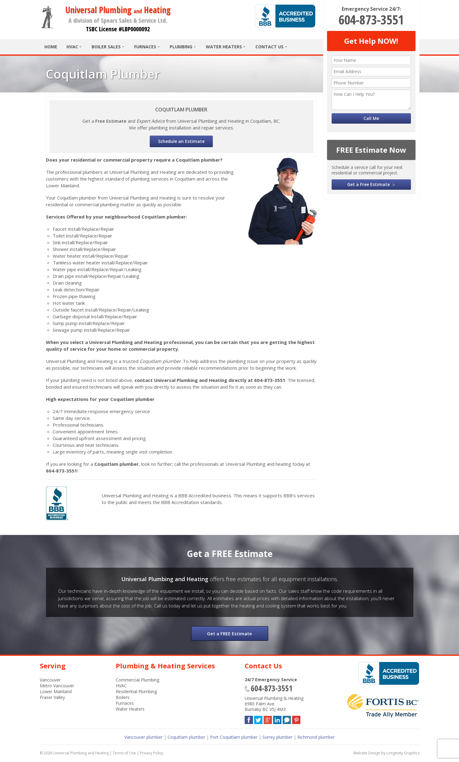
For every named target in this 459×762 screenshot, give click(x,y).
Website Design (366, 753)
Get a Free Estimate (368, 184)
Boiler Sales (106, 47)
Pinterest (296, 719)
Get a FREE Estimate (229, 633)
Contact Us (269, 47)
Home (50, 47)
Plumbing (181, 47)
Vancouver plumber (143, 737)
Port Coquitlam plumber (234, 737)
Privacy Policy (151, 753)
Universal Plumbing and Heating (81, 753)
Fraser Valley (52, 697)
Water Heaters (224, 47)
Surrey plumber (277, 737)
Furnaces (145, 47)
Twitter (258, 719)
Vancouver (50, 680)
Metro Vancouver (57, 686)
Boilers (123, 697)
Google (268, 719)
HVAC (72, 47)
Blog (287, 719)
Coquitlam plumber (186, 737)
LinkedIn (277, 719)
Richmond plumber (316, 737)
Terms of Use (124, 753)
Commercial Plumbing (137, 680)
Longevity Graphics (402, 753)
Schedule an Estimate (181, 141)
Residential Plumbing (136, 691)
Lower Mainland (56, 691)
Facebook (249, 719)
